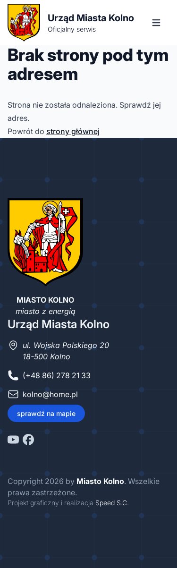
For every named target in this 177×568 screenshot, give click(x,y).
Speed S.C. (112, 503)
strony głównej (73, 131)
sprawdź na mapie (46, 413)
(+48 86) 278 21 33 (57, 375)
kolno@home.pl (50, 394)
